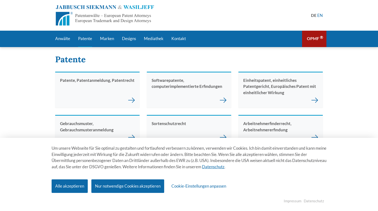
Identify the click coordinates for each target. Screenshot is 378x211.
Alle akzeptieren (69, 186)
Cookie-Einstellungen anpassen (198, 186)
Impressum (292, 201)
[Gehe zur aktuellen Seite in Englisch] (320, 15)
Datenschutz (213, 166)
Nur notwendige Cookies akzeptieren (128, 186)
